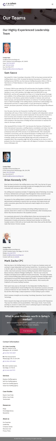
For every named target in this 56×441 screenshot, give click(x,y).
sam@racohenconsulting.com (14, 69)
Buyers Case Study (8, 395)
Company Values (7, 426)
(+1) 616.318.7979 (9, 370)
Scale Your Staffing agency (10, 383)
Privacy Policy (7, 431)
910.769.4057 (11, 63)
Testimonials (6, 399)
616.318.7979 (11, 253)
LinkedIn (16, 257)
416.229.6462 (11, 172)
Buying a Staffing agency (10, 379)
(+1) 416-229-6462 (9, 361)
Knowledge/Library (8, 411)
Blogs (4, 409)
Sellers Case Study (8, 397)
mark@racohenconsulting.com (15, 255)
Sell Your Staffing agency (10, 381)
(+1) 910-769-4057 (9, 353)
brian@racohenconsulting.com (15, 176)
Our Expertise (7, 422)
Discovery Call (7, 429)
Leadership (6, 424)
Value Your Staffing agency (10, 385)
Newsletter (6, 413)
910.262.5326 (10, 65)
